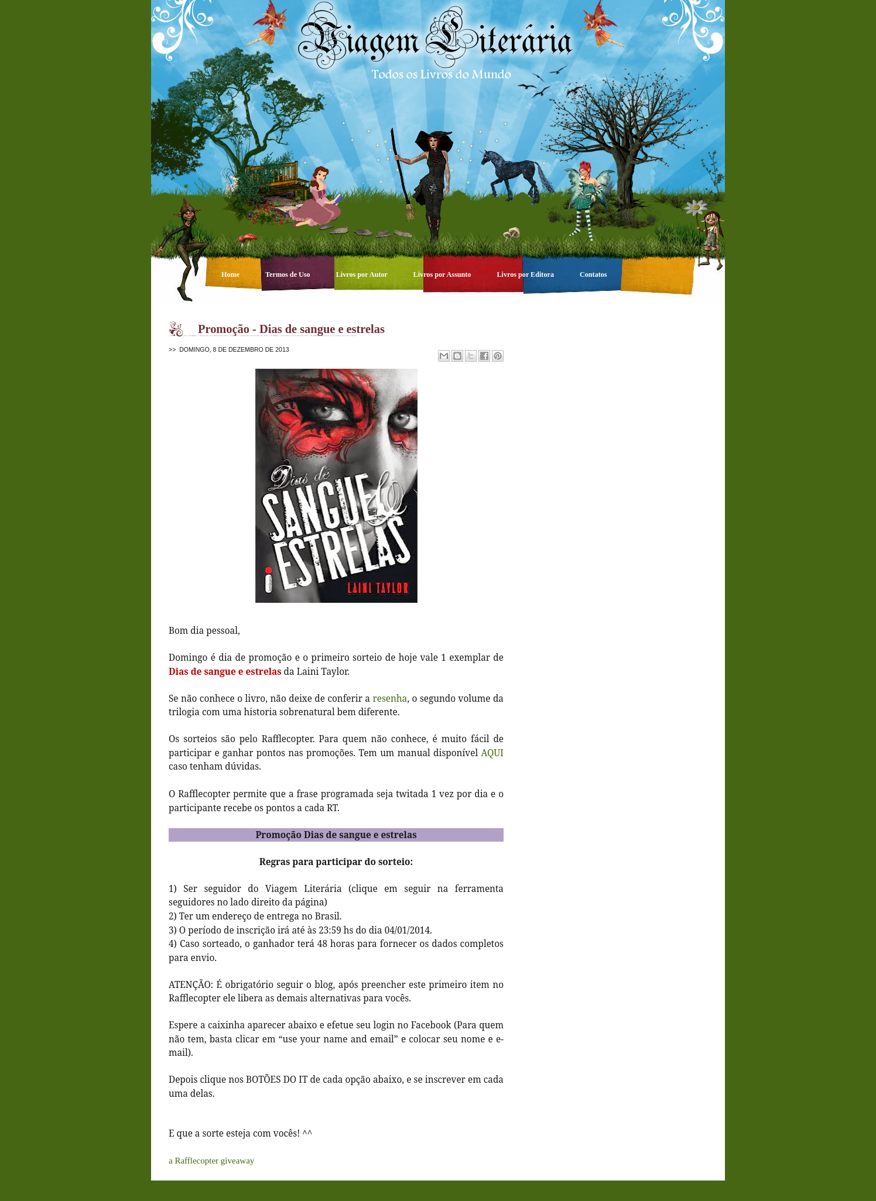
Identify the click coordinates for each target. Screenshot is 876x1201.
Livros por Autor (362, 274)
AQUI (492, 753)
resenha (389, 698)
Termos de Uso (288, 274)
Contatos (593, 274)
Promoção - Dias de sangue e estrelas (291, 328)
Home (231, 274)
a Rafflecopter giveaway (211, 1160)
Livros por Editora (526, 274)
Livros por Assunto (443, 274)
